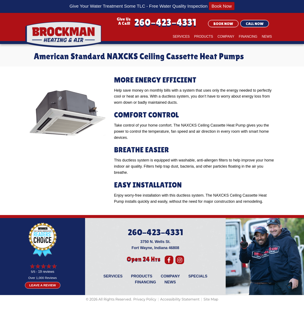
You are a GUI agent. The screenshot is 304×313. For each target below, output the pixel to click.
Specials (197, 276)
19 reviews (46, 271)
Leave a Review (42, 285)
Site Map (211, 299)
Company (225, 36)
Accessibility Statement (180, 299)
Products (203, 36)
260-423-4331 (165, 22)
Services (181, 36)
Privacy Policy (144, 299)
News (267, 36)
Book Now (222, 6)
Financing (248, 36)
